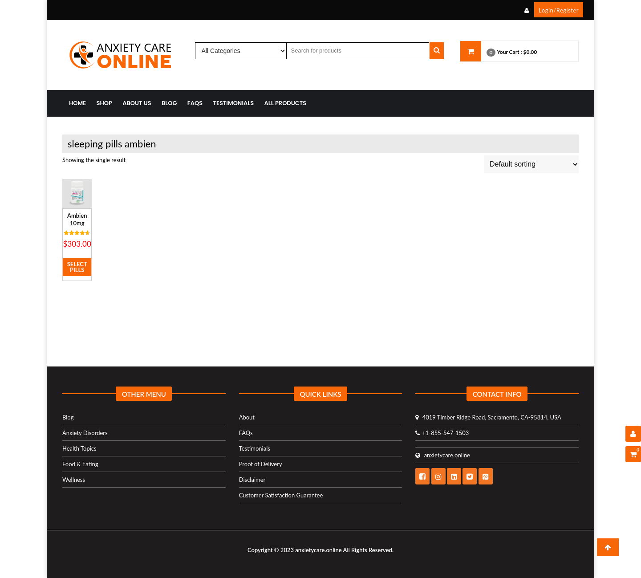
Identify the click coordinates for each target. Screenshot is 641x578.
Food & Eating (80, 464)
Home (77, 103)
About (247, 417)
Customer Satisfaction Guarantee (281, 495)
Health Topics (79, 448)
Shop (104, 103)
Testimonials (233, 103)
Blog (169, 103)
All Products (285, 103)
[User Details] (633, 434)
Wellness (73, 479)
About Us (136, 103)
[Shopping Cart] (633, 454)
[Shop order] (531, 164)
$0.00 (530, 52)
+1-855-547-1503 (442, 432)
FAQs (195, 103)
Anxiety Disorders (85, 432)
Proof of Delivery (260, 464)
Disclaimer (252, 479)
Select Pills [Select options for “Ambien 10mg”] (77, 267)
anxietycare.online (442, 455)
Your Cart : (509, 52)
